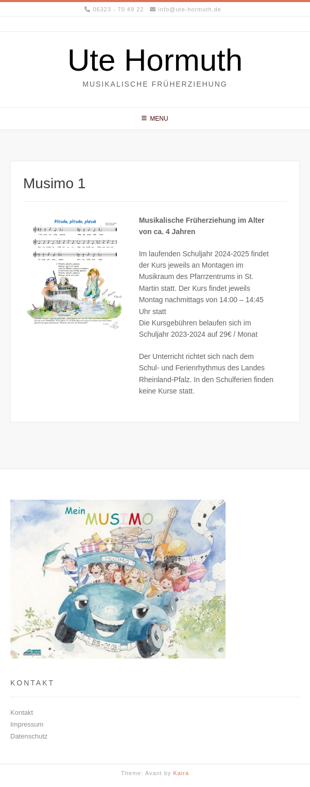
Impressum (26, 724)
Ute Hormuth (155, 60)
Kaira (181, 773)
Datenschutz (28, 736)
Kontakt (21, 712)
